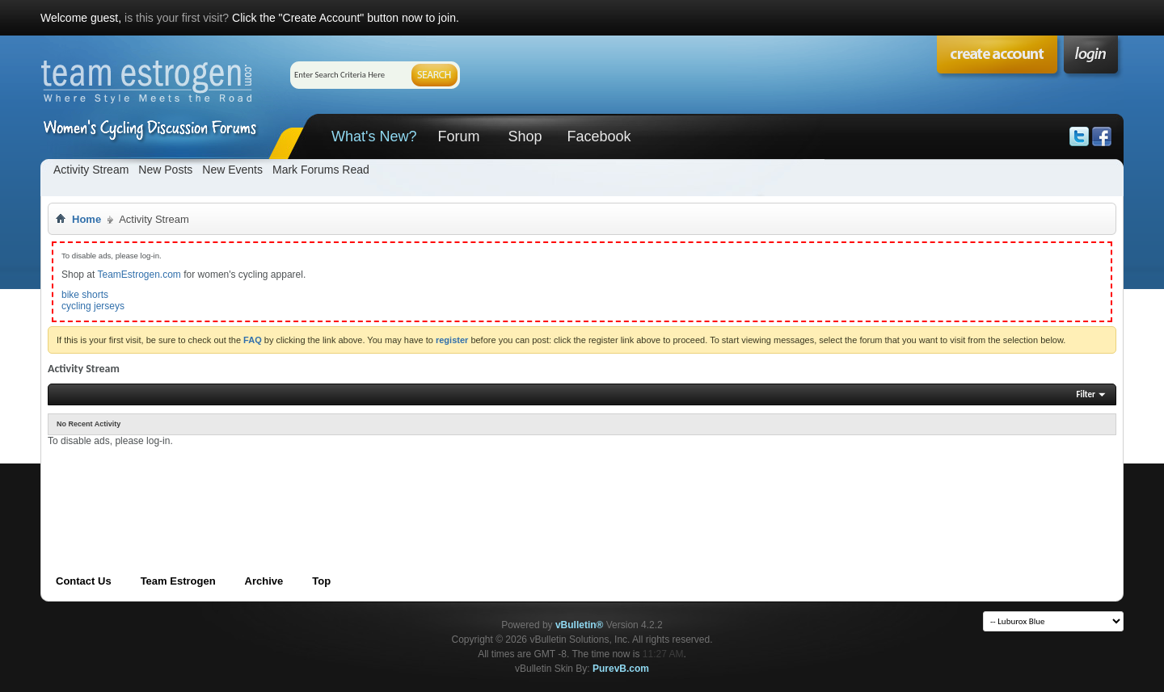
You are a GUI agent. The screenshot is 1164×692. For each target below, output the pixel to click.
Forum (458, 136)
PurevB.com (621, 668)
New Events (232, 169)
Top (321, 581)
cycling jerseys (92, 306)
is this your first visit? (176, 17)
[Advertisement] (342, 483)
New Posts (165, 169)
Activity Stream (91, 169)
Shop (525, 136)
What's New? (373, 136)
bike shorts (84, 294)
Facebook (598, 136)
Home (86, 219)
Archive (264, 581)
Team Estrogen (178, 581)
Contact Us (84, 581)
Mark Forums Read (320, 169)
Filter (1085, 394)
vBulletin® (579, 625)
